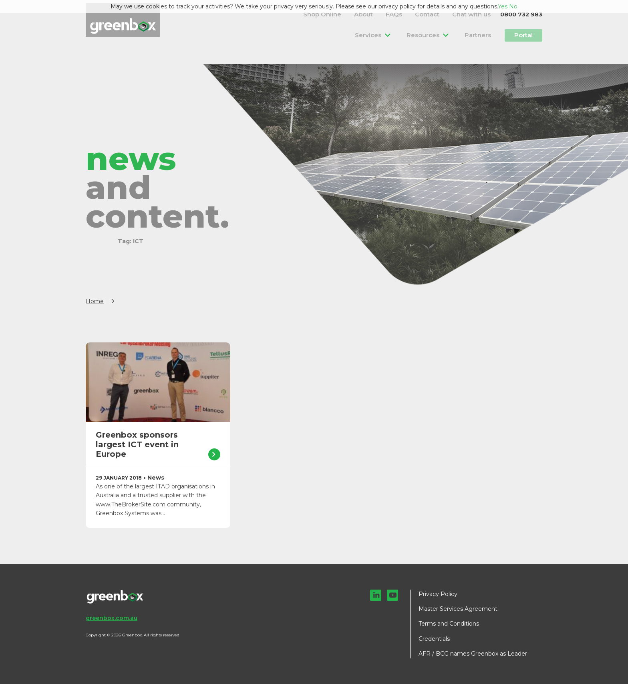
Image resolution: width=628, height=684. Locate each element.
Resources (429, 34)
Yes (502, 6)
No (513, 6)
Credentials (434, 638)
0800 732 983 (521, 14)
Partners (476, 34)
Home (95, 301)
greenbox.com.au (111, 618)
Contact (441, 14)
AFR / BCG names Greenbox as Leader (473, 653)
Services (383, 34)
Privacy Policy (438, 594)
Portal (521, 34)
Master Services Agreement (458, 608)
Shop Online (361, 14)
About (393, 14)
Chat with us (476, 14)
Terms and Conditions (449, 623)
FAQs (416, 14)
